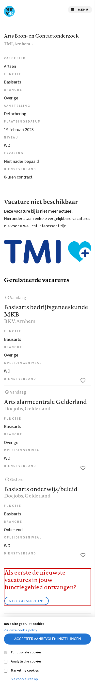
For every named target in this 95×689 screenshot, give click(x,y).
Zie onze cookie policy (20, 630)
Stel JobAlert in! (26, 601)
